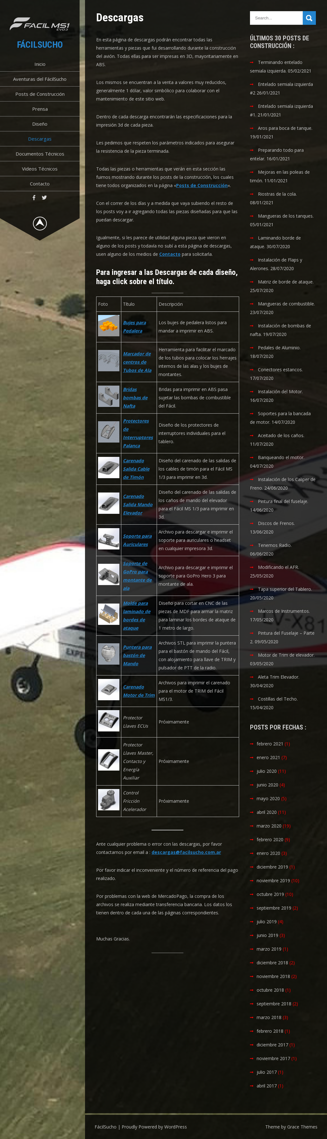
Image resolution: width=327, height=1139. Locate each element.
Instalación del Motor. (280, 391)
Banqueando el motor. (281, 457)
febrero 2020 (270, 839)
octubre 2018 (270, 990)
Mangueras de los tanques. (286, 216)
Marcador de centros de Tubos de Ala (137, 362)
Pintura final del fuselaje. (283, 501)
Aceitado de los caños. (281, 435)
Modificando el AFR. (278, 567)
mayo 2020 (268, 798)
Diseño (39, 124)
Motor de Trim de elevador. (286, 655)
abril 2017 (267, 1086)
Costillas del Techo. (278, 699)
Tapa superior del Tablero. (285, 589)
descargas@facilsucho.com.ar (186, 852)
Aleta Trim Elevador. (278, 677)
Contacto (40, 183)
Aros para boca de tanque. (285, 128)
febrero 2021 (270, 744)
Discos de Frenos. (276, 523)
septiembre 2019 (274, 908)
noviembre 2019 (273, 880)
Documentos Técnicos (40, 153)
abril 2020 (267, 812)
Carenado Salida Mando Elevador (138, 504)
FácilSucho (40, 44)
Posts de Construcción (40, 94)
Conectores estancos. (280, 370)
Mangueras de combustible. (286, 304)
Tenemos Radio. (275, 545)
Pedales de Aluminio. (279, 348)
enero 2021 (268, 757)
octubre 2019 (270, 894)
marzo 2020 (269, 826)
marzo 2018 (269, 1017)
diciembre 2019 (272, 867)
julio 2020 (267, 771)
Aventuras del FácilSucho (40, 79)
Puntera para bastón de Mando (137, 655)
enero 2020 (268, 853)
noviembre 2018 (273, 976)
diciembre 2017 (272, 1045)
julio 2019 (267, 922)
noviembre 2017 (273, 1058)
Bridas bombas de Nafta (135, 397)
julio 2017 (267, 1072)
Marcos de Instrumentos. (284, 611)
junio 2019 (267, 935)
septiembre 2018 (274, 1004)
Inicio (40, 64)
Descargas (40, 139)
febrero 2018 (270, 1031)
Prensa (40, 109)
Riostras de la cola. (277, 194)
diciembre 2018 (272, 963)
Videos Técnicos (40, 168)
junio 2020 (267, 785)
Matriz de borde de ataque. (286, 282)
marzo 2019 (269, 949)
